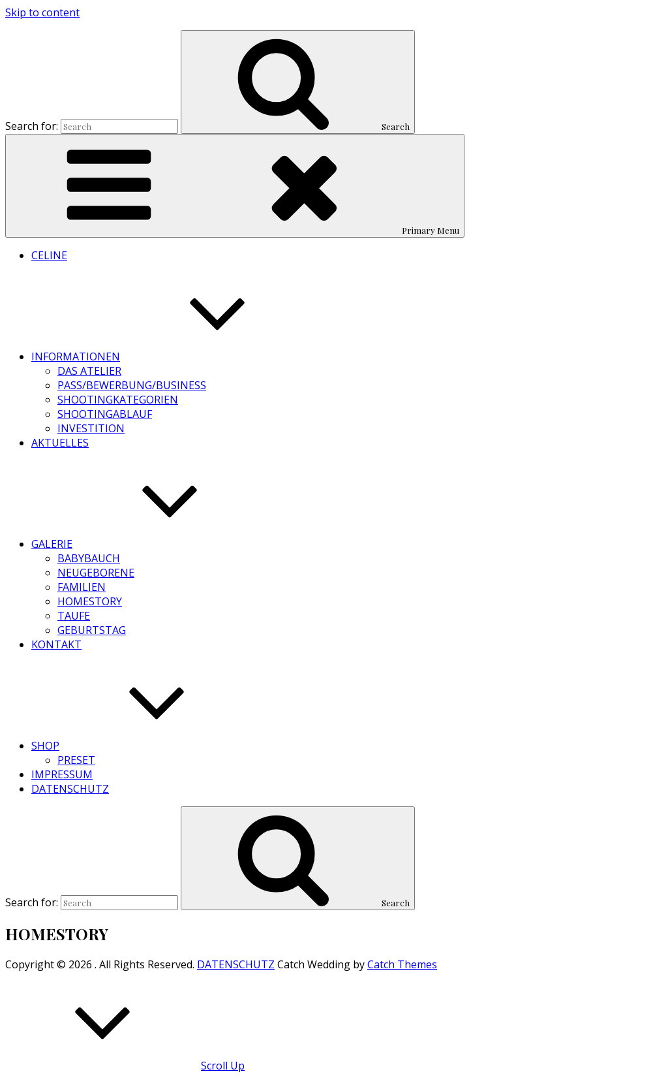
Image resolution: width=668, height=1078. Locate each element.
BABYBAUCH (88, 558)
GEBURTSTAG (91, 630)
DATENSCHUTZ (70, 789)
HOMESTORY (89, 601)
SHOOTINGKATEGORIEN (117, 399)
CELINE (49, 255)
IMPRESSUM (62, 774)
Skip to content (42, 12)
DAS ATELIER (89, 371)
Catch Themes (402, 964)
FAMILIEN (81, 587)
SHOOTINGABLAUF (104, 414)
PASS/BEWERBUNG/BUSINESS (131, 385)
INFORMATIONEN (173, 356)
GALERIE (149, 544)
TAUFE (73, 616)
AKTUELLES (60, 443)
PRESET (76, 760)
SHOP (143, 745)
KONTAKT (56, 644)
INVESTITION (91, 428)
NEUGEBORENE (95, 572)
